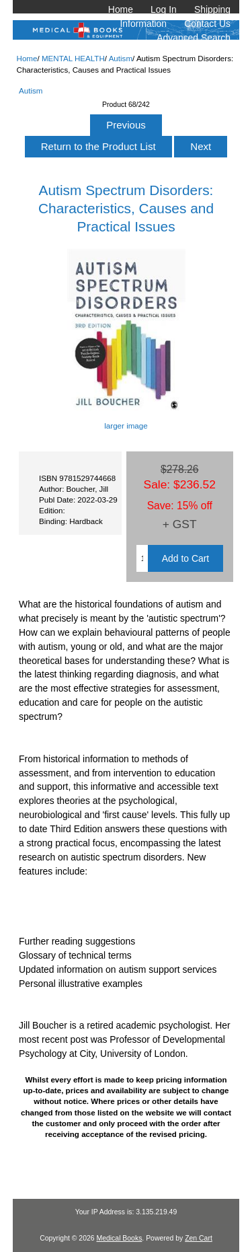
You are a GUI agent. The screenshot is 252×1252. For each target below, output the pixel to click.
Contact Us (207, 23)
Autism (120, 58)
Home (120, 9)
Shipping (212, 9)
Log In (164, 9)
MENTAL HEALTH (73, 58)
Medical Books (119, 1238)
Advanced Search (193, 37)
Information (143, 23)
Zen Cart (198, 1238)
